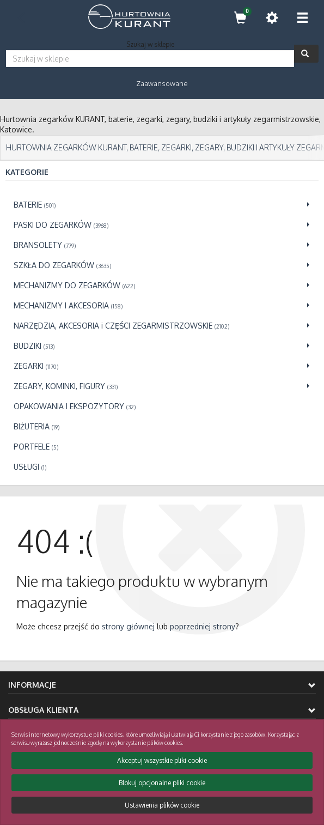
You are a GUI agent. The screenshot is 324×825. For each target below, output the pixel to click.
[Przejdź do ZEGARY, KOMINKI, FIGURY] (162, 386)
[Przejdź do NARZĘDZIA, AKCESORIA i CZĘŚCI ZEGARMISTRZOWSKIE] (162, 326)
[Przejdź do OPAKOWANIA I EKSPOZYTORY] (162, 406)
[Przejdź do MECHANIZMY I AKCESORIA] (162, 305)
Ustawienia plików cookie (162, 805)
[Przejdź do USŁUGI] (162, 467)
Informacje (162, 684)
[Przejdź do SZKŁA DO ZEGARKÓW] (162, 265)
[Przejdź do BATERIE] (162, 205)
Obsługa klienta (162, 709)
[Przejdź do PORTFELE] (162, 446)
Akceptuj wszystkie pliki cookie (162, 760)
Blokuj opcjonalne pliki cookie (162, 783)
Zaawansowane (162, 83)
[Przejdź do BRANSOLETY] (162, 245)
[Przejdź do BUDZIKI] (162, 346)
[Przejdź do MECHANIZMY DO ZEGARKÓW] (162, 285)
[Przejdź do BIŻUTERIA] (162, 426)
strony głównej (128, 626)
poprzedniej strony (202, 626)
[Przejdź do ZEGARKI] (162, 366)
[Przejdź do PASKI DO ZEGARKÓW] (162, 225)
